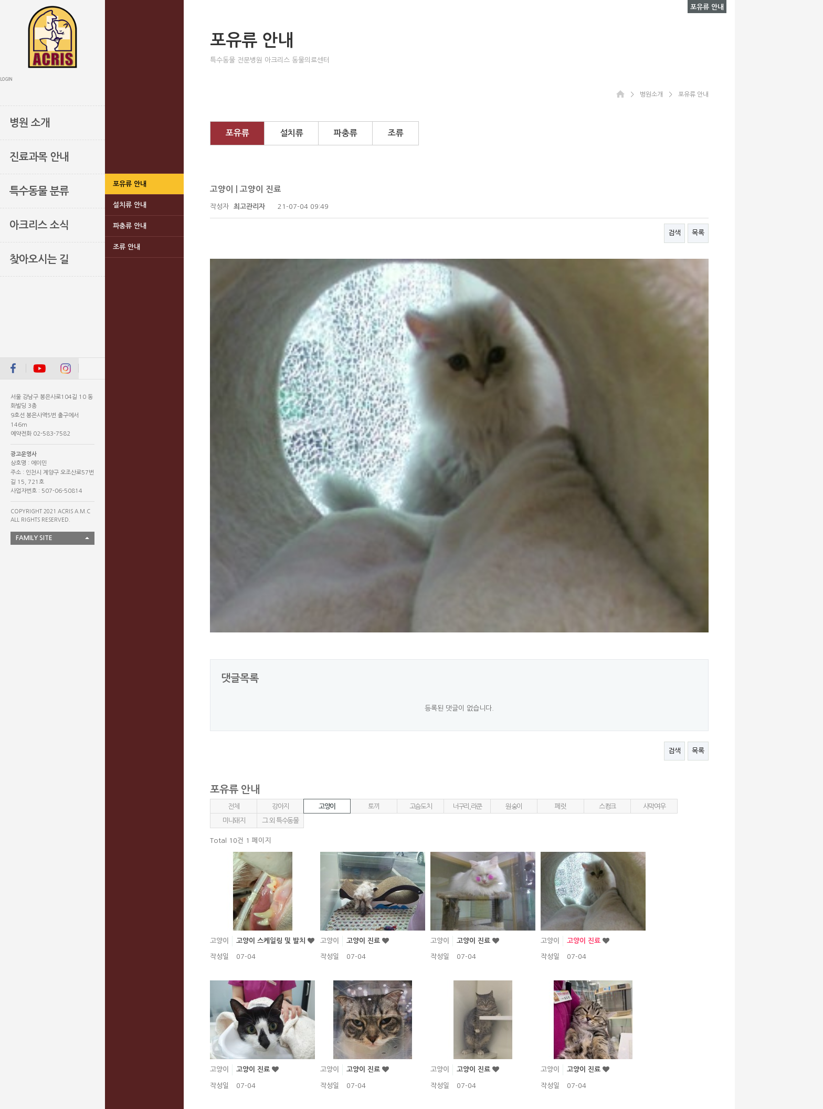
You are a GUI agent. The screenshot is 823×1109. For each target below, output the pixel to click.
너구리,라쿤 (467, 558)
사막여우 (654, 558)
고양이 (327, 558)
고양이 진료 (364, 692)
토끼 (373, 558)
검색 (674, 232)
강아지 (280, 558)
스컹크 (607, 558)
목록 (698, 232)
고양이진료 (363, 950)
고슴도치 (420, 558)
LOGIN (6, 79)
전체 (233, 558)
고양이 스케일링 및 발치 (272, 692)
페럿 (560, 558)
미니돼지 (234, 572)
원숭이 (513, 558)
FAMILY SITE (34, 538)
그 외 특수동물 (280, 572)
